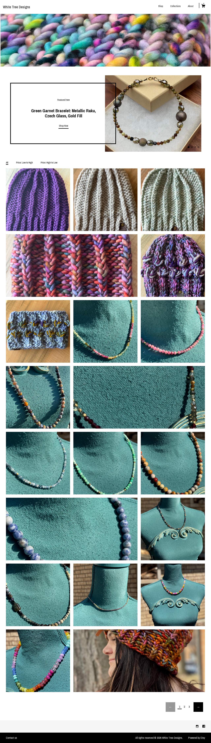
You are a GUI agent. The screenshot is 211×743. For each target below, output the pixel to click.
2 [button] (192, 147)
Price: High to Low (49, 162)
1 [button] (188, 147)
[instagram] (197, 726)
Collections (175, 6)
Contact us (11, 738)
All (7, 162)
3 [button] (195, 147)
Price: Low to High (24, 162)
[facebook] (203, 726)
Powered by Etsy (196, 738)
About (190, 6)
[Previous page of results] (170, 707)
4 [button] (198, 147)
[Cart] (203, 6)
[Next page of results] (198, 707)
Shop (160, 6)
